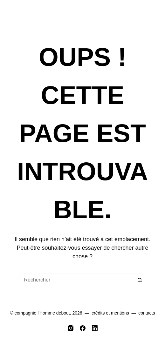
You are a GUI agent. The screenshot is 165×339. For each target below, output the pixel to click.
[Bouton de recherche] (140, 280)
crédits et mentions (110, 312)
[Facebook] (83, 328)
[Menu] (153, 13)
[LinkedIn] (95, 328)
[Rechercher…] (76, 280)
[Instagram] (70, 328)
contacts (146, 312)
